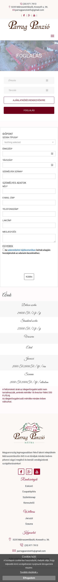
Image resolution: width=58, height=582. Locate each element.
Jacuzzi (29, 518)
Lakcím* (6, 220)
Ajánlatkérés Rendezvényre (29, 100)
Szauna (29, 523)
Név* (5, 186)
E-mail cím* (8, 197)
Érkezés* (7, 148)
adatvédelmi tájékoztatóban (22, 250)
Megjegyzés (9, 232)
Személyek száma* (12, 171)
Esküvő (29, 486)
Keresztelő (29, 502)
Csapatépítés (29, 491)
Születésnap (29, 497)
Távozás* (7, 160)
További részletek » (29, 572)
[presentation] (29, 264)
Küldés (29, 276)
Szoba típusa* (10, 137)
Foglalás (29, 110)
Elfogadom (29, 577)
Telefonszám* (10, 209)
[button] (29, 142)
